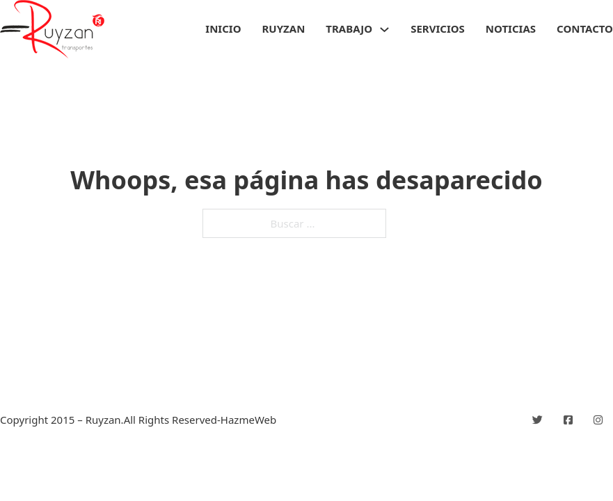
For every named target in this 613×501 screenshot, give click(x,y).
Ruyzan (283, 28)
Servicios (438, 28)
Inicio (223, 28)
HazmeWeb (248, 420)
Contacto (585, 28)
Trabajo (349, 28)
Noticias (511, 28)
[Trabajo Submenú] (384, 29)
